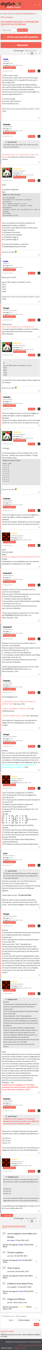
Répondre (21, 45)
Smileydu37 (7, 573)
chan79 (14, 533)
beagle (5, 59)
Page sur (30, 50)
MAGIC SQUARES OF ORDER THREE (17, 709)
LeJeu (5, 853)
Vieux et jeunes (13, 1268)
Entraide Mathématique (25, 13)
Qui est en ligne (7, 1331)
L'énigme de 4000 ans (16, 1299)
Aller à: (11, 1320)
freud (20, 1276)
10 (28, 53)
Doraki (21, 1291)
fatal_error (17, 169)
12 (36, 53)
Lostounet (22, 1307)
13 (39, 53)
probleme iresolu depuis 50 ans (20, 1283)
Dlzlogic (6, 308)
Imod (11, 1256)
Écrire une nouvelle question (22, 36)
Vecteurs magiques (15, 1252)
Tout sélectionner (13, 195)
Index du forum (8, 13)
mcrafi (12, 1271)
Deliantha (6, 124)
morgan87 (13, 1287)
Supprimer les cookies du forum (29, 1342)
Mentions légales (6, 1348)
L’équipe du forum (12, 1342)
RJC (11, 1302)
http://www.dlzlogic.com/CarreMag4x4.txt (18, 327)
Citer (31, 71)
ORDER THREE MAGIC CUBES (14, 716)
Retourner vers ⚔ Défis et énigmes (14, 1316)
